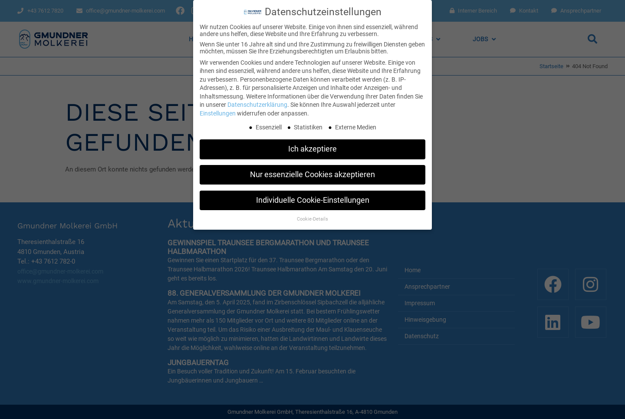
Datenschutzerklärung (257, 102)
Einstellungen (218, 111)
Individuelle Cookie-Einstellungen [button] (312, 198)
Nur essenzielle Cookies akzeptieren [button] (312, 172)
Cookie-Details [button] (312, 217)
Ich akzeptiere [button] (312, 147)
